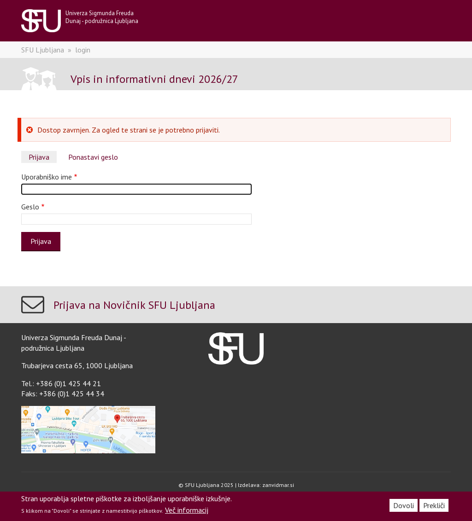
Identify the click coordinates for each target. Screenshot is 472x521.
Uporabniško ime (46, 176)
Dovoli (403, 505)
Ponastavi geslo (93, 157)
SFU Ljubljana (42, 49)
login (82, 49)
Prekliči (434, 505)
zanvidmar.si (278, 484)
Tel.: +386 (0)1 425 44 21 (61, 383)
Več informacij (186, 510)
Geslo (30, 206)
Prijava (39, 157)
